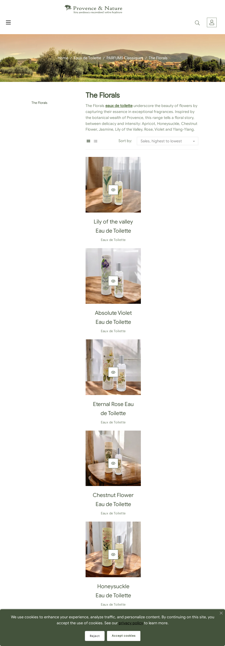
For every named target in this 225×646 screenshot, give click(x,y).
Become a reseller (130, 595)
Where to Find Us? (85, 606)
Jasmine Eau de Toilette (171, 413)
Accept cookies (124, 635)
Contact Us (124, 587)
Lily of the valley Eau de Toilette (112, 225)
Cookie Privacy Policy (133, 609)
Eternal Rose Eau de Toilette (112, 315)
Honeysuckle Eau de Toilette (112, 413)
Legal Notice (126, 602)
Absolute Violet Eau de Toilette (171, 225)
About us (78, 592)
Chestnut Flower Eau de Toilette (171, 319)
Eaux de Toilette (112, 238)
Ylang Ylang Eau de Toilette (171, 503)
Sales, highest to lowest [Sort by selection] (169, 141)
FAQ (74, 599)
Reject (95, 636)
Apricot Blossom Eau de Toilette (112, 507)
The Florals (39, 103)
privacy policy (131, 623)
